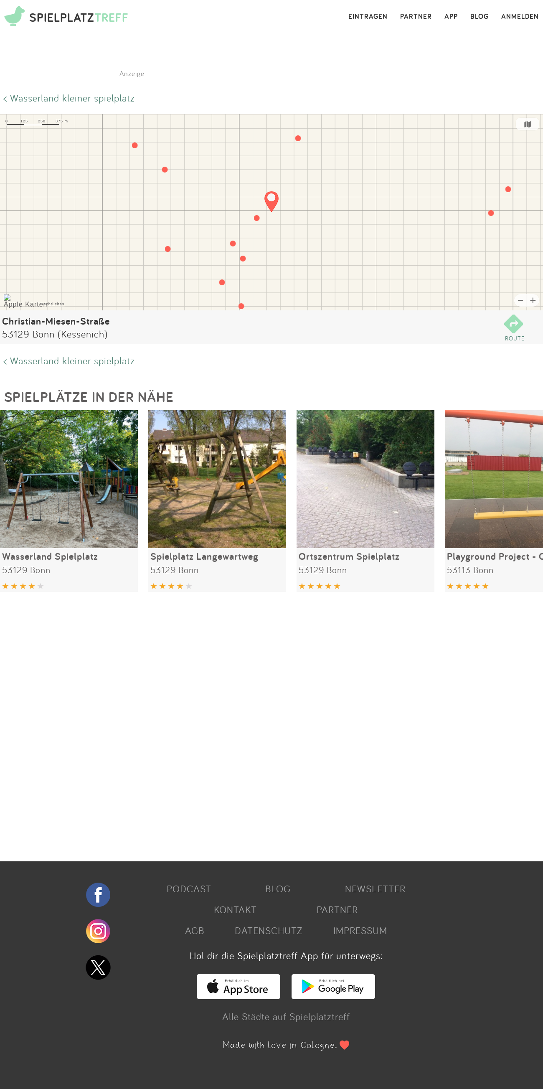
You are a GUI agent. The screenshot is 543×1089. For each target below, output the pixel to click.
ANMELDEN (520, 16)
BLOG (479, 16)
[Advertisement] (250, 723)
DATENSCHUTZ (268, 930)
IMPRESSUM (360, 930)
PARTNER (416, 16)
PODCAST (189, 888)
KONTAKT (235, 909)
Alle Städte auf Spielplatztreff (286, 1016)
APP (451, 16)
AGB (194, 930)
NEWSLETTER (375, 888)
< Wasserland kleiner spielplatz (69, 97)
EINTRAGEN (368, 16)
